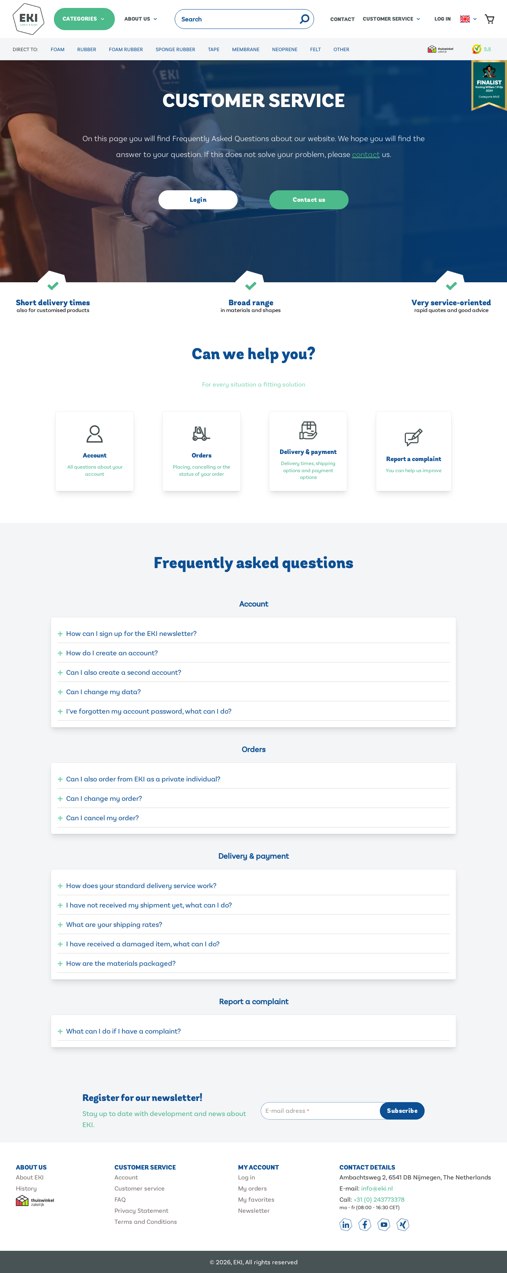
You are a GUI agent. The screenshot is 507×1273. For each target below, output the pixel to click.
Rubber (86, 49)
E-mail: (350, 1188)
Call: (346, 1199)
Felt (315, 49)
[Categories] (84, 19)
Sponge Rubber (175, 49)
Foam (58, 49)
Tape (213, 49)
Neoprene (284, 49)
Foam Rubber (126, 49)
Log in (443, 19)
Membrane (245, 49)
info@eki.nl (377, 1188)
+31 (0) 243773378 (379, 1199)
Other (341, 49)
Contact (342, 19)
